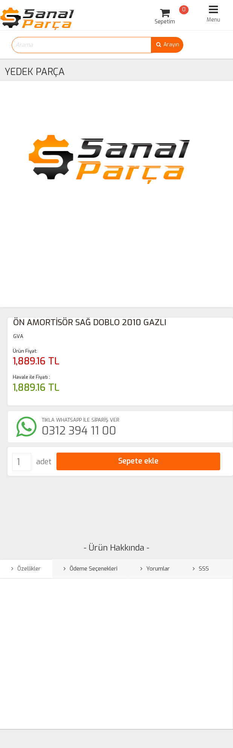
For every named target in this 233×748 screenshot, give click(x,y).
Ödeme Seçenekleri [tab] (90, 568)
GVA (18, 336)
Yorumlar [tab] (155, 568)
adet (44, 462)
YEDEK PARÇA (35, 72)
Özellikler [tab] (26, 568)
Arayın (167, 44)
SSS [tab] (201, 568)
